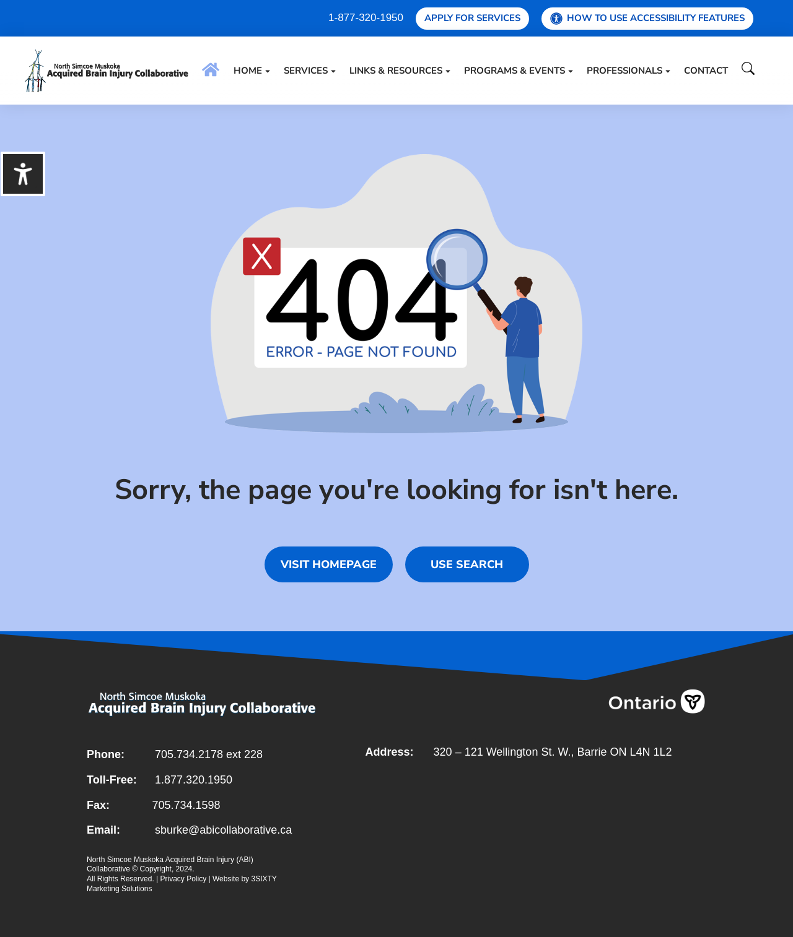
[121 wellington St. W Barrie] (536, 826)
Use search (467, 564)
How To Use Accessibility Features (647, 18)
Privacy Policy (183, 878)
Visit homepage (329, 564)
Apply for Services (472, 18)
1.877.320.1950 (193, 780)
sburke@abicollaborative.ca (223, 830)
